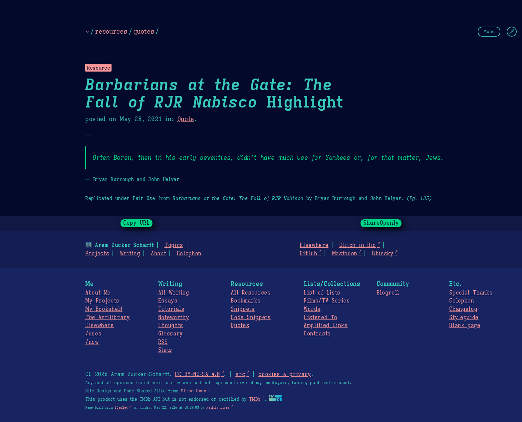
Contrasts (317, 333)
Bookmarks (245, 301)
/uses (93, 333)
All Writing (173, 293)
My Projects (102, 301)
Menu (489, 31)
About (158, 253)
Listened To (320, 317)
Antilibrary (107, 317)
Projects (97, 253)
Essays (167, 301)
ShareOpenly (381, 223)
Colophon (189, 253)
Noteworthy (173, 317)
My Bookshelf (104, 309)
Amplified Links (326, 325)
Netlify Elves (217, 407)
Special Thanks (470, 293)
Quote (185, 119)
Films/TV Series (327, 301)
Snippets (242, 309)
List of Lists (322, 293)
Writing (130, 253)
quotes (143, 31)
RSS (163, 342)
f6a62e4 (121, 407)
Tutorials (171, 309)
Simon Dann (193, 391)
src (240, 374)
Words (312, 309)
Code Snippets (250, 317)
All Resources (250, 293)
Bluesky (382, 253)
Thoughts (170, 325)
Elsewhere (314, 245)
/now (92, 342)
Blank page (464, 325)
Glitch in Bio (357, 245)
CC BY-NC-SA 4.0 (197, 374)
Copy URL (136, 223)
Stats (165, 350)
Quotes (240, 325)
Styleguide (463, 317)
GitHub (308, 253)
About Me (98, 293)
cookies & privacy (284, 374)
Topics (173, 245)
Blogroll (388, 293)
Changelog (463, 309)
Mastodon (344, 253)
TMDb (254, 399)
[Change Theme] (512, 32)
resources (111, 31)
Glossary (170, 333)
